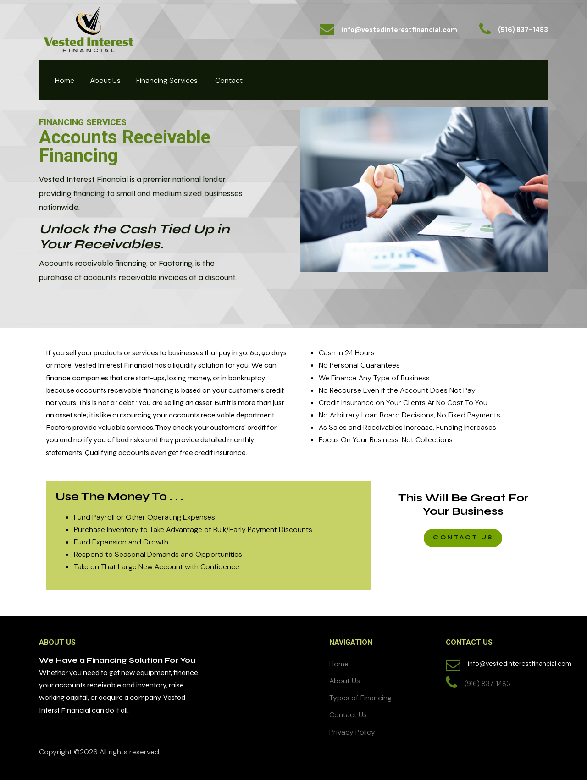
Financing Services (167, 80)
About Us (105, 80)
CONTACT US (463, 537)
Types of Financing (360, 698)
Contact (229, 80)
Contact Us (348, 715)
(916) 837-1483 (487, 684)
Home (64, 80)
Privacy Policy (352, 732)
